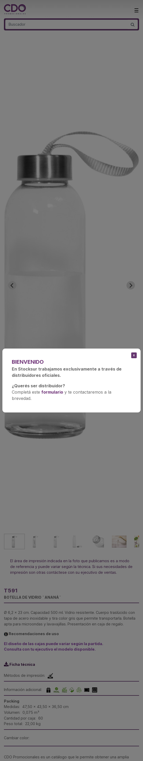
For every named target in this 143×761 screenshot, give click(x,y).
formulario (52, 392)
